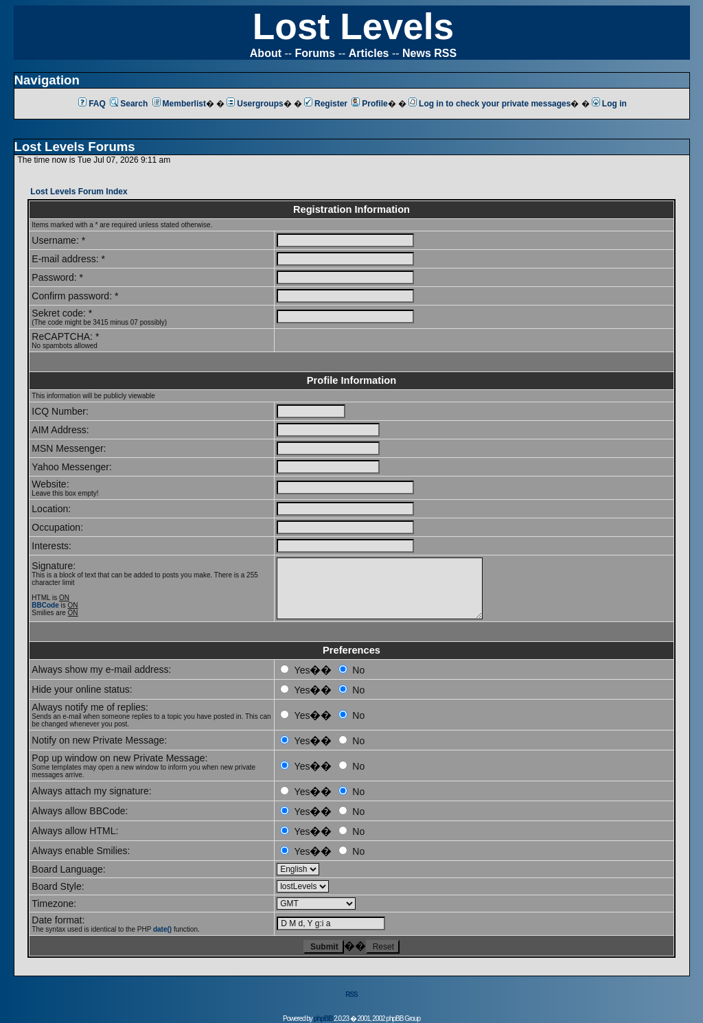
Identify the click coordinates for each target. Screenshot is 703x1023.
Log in (609, 103)
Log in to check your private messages (489, 103)
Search (129, 103)
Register (325, 103)
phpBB (323, 1018)
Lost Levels (353, 26)
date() (162, 929)
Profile (369, 103)
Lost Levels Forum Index (78, 191)
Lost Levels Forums (74, 146)
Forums (315, 53)
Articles (369, 53)
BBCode (45, 605)
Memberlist (179, 103)
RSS (351, 994)
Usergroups (255, 103)
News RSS (429, 53)
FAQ (92, 103)
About (265, 53)
